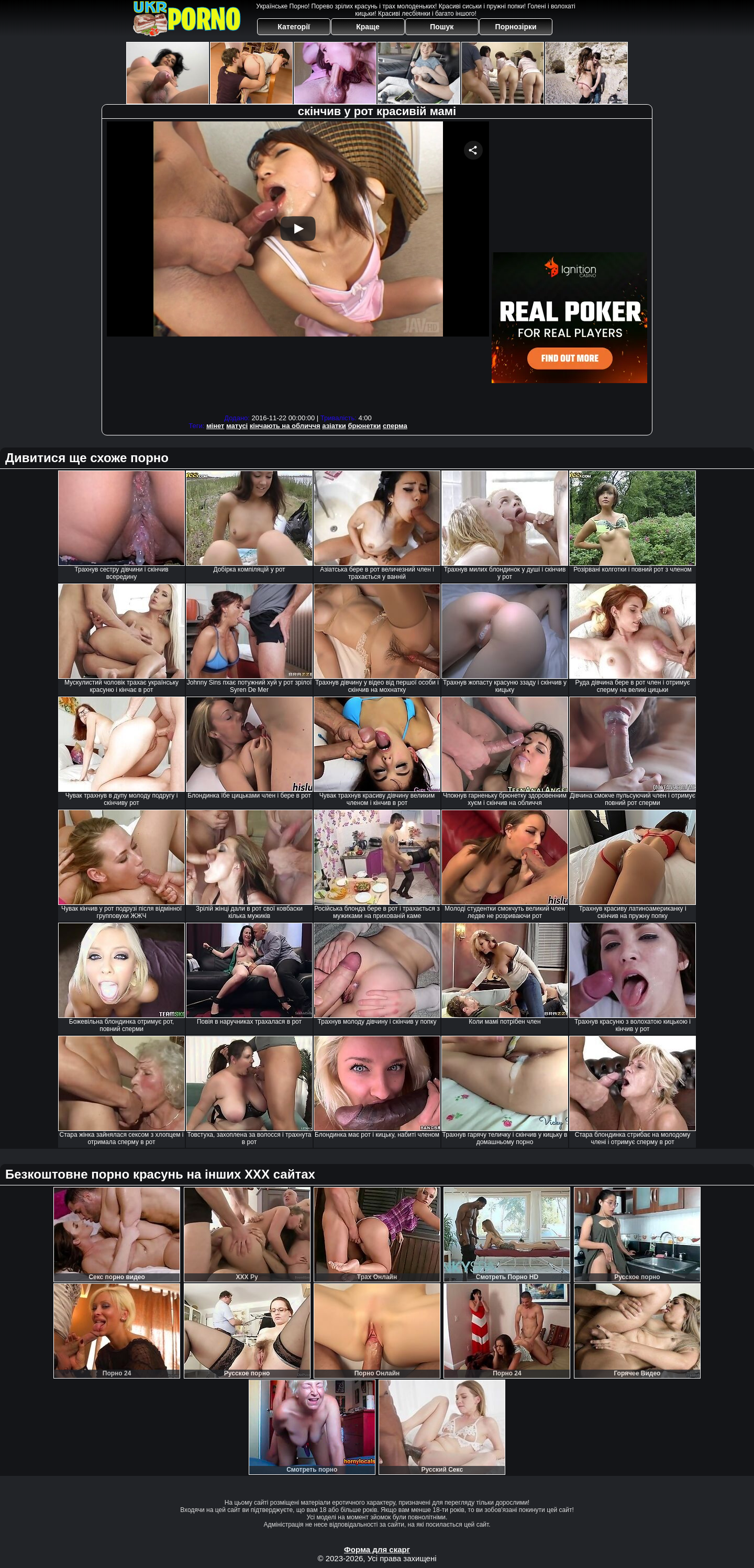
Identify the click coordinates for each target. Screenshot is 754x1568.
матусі (237, 426)
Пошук (441, 27)
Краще (367, 27)
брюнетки (364, 426)
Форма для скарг (377, 1549)
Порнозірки (516, 27)
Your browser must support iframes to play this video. (298, 266)
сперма (395, 426)
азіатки (334, 426)
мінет (215, 426)
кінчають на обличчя (285, 426)
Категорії (294, 27)
